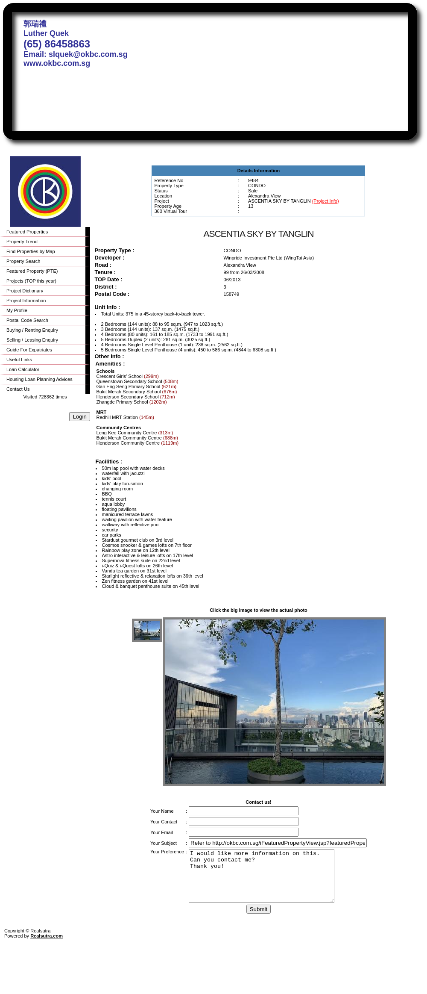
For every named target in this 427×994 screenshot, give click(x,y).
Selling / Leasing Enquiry (32, 339)
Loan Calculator (22, 369)
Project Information (26, 300)
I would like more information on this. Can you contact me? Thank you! (270, 881)
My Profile (16, 310)
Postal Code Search (27, 320)
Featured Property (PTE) (32, 271)
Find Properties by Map (30, 251)
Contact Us (17, 389)
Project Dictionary (24, 290)
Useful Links (19, 359)
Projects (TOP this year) (31, 280)
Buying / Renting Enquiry (32, 330)
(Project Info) (325, 201)
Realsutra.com (46, 946)
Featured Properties (27, 231)
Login (80, 416)
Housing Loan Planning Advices (39, 379)
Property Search (23, 261)
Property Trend (22, 241)
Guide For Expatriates (29, 349)
